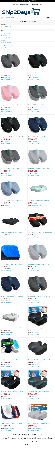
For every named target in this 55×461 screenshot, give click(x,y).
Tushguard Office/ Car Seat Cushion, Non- (39, 73)
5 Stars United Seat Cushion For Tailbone (11, 423)
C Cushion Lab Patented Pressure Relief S (39, 200)
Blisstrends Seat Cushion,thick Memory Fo (39, 360)
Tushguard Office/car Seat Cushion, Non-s (12, 105)
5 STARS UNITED (5, 33)
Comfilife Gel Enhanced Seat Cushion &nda (12, 360)
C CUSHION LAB (5, 38)
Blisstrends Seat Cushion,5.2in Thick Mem (39, 328)
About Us (4, 6)
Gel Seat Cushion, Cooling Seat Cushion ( (12, 264)
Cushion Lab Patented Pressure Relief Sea (12, 232)
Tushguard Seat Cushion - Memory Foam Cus (13, 73)
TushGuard (3, 47)
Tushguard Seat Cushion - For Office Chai (39, 136)
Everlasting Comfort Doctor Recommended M (40, 232)
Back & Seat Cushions (6, 26)
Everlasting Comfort (6, 42)
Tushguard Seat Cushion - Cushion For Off (12, 136)
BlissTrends (4, 35)
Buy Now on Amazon (6, 79)
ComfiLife (3, 40)
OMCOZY (3, 45)
